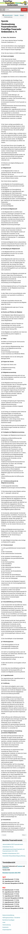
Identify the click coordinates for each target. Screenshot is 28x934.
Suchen (24, 9)
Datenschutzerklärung (8, 915)
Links (3, 922)
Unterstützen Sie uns (7, 847)
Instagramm (5, 867)
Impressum (5, 927)
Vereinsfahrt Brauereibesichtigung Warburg (13, 856)
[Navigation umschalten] (2, 10)
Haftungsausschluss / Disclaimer (11, 917)
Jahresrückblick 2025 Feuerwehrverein (12, 844)
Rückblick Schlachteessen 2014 (10, 853)
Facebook (20, 866)
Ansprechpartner (6, 929)
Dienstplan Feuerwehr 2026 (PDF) (11, 872)
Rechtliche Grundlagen (8, 920)
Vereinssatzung (6, 925)
